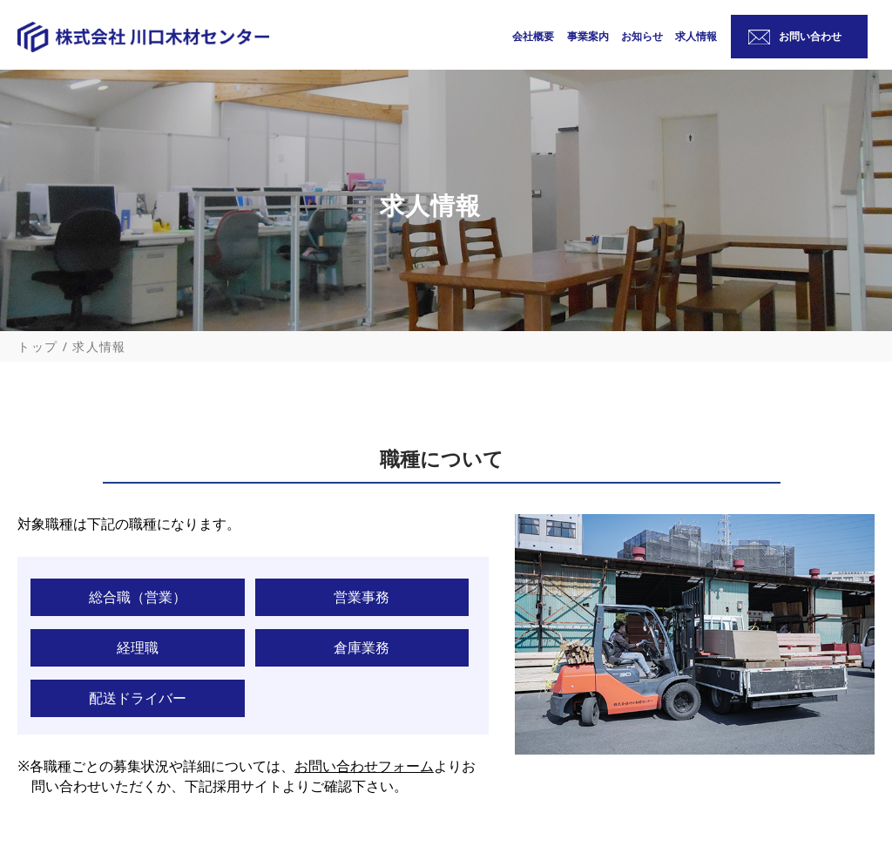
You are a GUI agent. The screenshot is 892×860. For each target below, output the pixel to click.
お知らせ (642, 40)
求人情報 (696, 40)
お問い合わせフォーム (364, 765)
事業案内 (588, 40)
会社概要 (533, 40)
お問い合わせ (810, 36)
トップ (37, 347)
